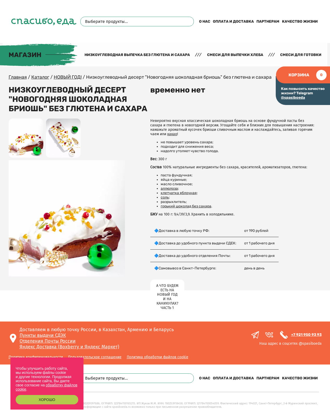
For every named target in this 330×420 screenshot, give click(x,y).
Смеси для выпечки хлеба (235, 55)
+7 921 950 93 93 (306, 334)
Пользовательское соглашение (95, 357)
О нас (204, 21)
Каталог (40, 77)
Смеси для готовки (300, 55)
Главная (18, 77)
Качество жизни (300, 21)
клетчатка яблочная (179, 193)
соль (165, 197)
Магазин (25, 55)
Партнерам (267, 21)
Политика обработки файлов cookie (157, 357)
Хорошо (47, 400)
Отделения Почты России (48, 341)
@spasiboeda (293, 97)
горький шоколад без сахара (186, 206)
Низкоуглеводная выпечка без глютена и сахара (137, 55)
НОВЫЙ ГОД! (68, 77)
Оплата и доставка (233, 21)
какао (172, 134)
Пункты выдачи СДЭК (43, 335)
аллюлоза (169, 188)
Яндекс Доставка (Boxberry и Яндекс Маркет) (69, 347)
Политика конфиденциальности (36, 357)
